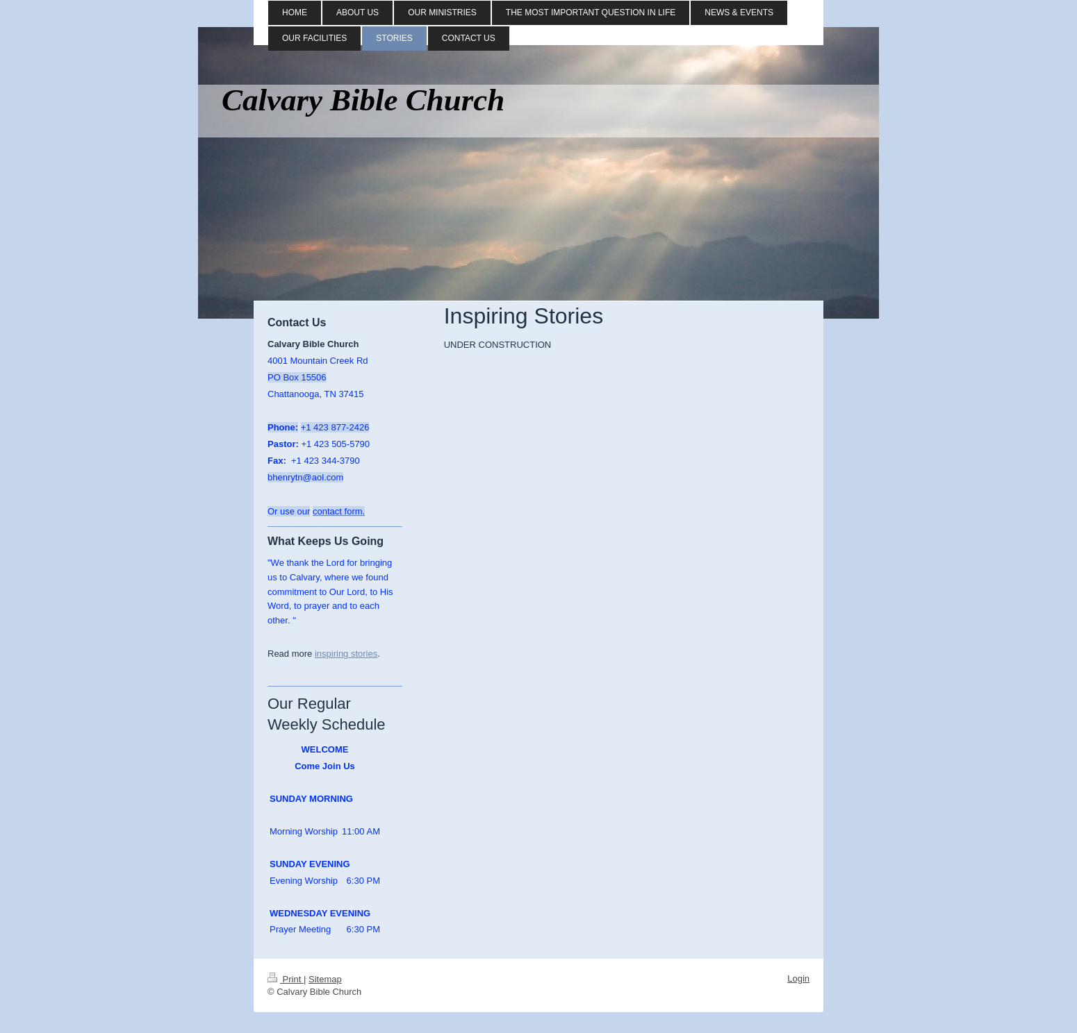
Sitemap (325, 979)
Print (286, 979)
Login (798, 978)
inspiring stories (346, 653)
